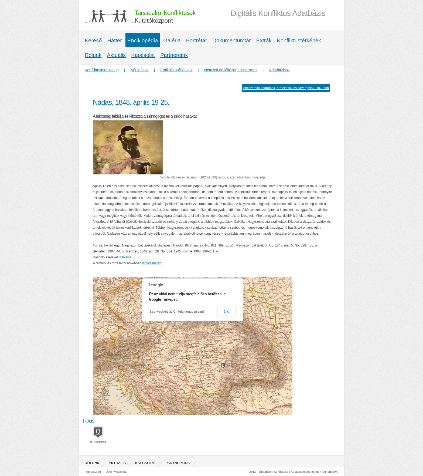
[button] (223, 366)
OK (226, 311)
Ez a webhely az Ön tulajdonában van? (177, 311)
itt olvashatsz (151, 263)
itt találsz (125, 257)
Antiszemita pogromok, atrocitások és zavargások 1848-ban (286, 88)
